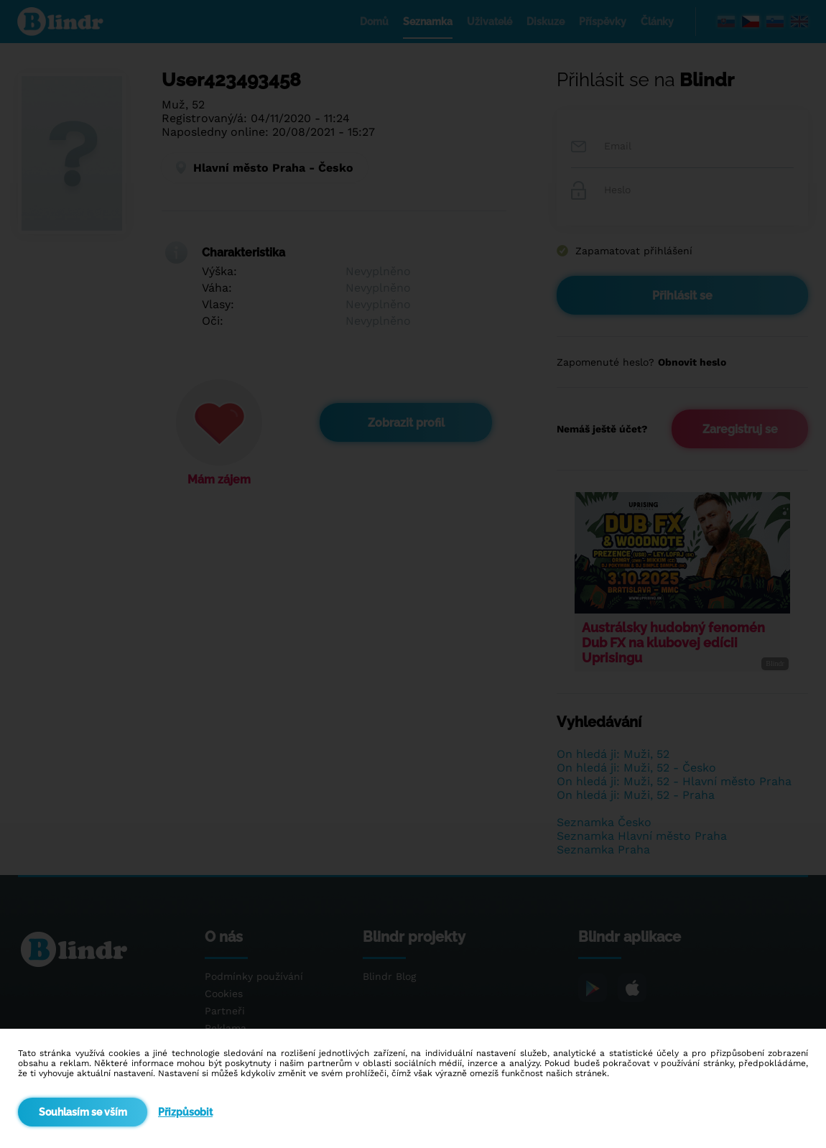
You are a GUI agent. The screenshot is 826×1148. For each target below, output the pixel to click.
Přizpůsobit (185, 1112)
